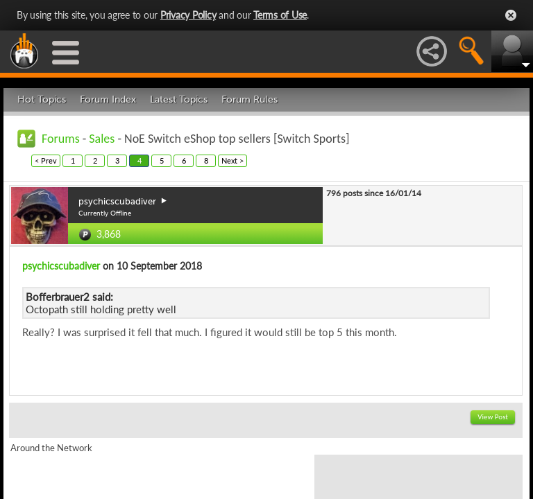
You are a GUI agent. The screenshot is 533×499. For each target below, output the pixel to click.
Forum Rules (249, 99)
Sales (102, 138)
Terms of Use (280, 15)
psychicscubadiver (61, 266)
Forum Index (108, 99)
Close (510, 15)
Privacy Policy (188, 15)
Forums (61, 138)
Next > (232, 160)
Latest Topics (179, 99)
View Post (492, 416)
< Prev (46, 160)
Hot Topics (41, 99)
